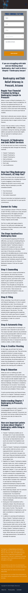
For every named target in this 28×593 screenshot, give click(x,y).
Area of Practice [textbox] (9, 36)
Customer (19, 590)
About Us (3, 590)
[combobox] (14, 36)
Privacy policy (11, 590)
